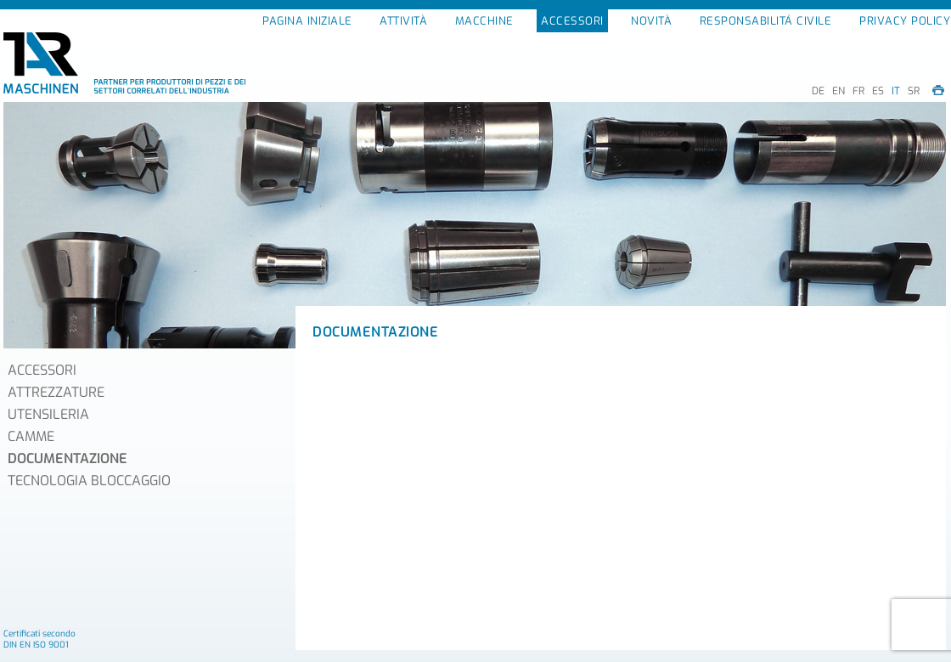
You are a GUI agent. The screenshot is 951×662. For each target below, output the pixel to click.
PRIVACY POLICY (904, 21)
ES (878, 91)
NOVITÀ (651, 21)
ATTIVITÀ (403, 21)
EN (838, 91)
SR (914, 91)
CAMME (31, 436)
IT (896, 91)
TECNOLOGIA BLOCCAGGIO (89, 480)
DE (818, 91)
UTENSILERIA (48, 414)
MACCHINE (484, 21)
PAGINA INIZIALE (307, 21)
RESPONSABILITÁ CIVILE (766, 21)
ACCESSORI (572, 21)
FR (858, 91)
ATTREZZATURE (56, 392)
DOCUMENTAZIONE (67, 458)
